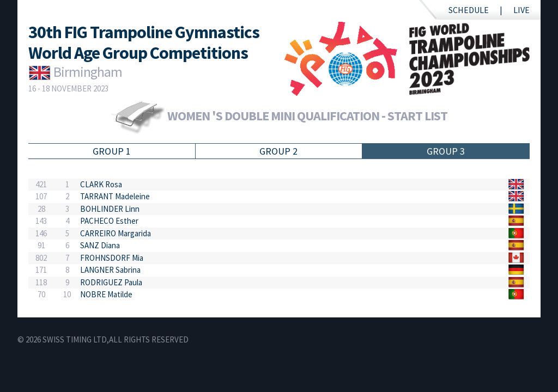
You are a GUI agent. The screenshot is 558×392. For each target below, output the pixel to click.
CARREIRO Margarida (115, 233)
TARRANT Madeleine (115, 196)
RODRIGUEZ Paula (111, 282)
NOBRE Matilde (106, 294)
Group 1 (112, 151)
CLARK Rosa (101, 184)
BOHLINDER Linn (110, 209)
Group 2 (278, 151)
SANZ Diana (100, 245)
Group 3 (446, 151)
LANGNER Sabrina (110, 270)
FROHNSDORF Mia (111, 258)
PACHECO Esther (109, 221)
